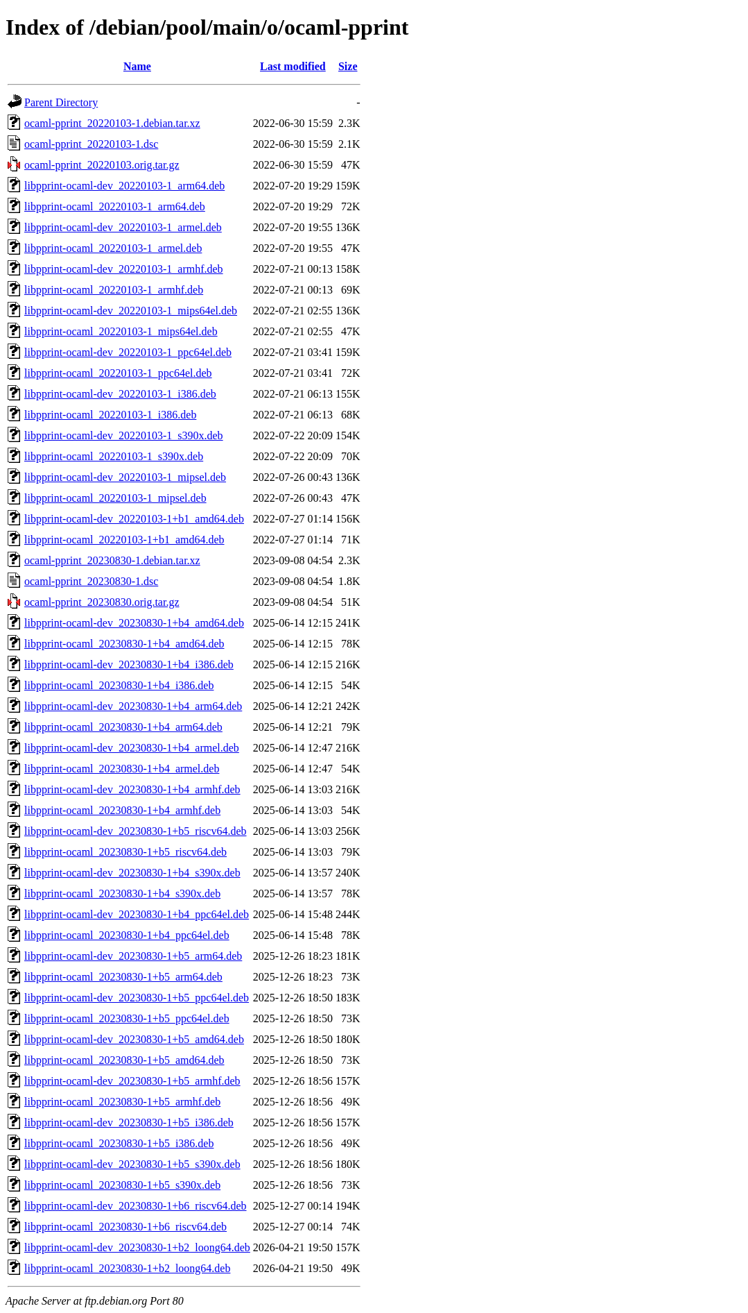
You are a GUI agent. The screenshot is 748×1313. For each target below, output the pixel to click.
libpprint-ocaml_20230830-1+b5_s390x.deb (122, 1185)
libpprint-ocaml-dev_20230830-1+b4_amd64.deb (134, 623)
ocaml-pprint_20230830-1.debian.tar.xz (112, 560)
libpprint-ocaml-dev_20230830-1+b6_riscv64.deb (135, 1206)
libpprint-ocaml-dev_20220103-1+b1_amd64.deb (134, 519)
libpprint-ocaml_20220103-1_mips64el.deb (121, 331)
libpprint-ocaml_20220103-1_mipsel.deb (115, 498)
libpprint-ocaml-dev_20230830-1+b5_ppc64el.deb (136, 997)
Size (348, 66)
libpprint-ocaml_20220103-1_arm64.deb (114, 206)
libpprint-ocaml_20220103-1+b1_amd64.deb (124, 539)
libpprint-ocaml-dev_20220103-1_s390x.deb (123, 435)
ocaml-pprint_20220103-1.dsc (91, 144)
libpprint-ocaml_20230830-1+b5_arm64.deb (123, 977)
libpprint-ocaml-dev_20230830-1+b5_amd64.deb (134, 1039)
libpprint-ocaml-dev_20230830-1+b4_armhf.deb (132, 789)
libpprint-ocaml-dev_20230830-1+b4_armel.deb (131, 748)
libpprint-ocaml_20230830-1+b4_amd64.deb (124, 644)
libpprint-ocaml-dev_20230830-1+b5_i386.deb (129, 1122)
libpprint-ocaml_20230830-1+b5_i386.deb (119, 1143)
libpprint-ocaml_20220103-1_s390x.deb (113, 456)
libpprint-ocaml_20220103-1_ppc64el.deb (118, 373)
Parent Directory (61, 102)
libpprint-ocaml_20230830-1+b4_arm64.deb (123, 727)
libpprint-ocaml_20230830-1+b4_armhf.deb (122, 810)
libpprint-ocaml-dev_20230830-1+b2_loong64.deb (137, 1247)
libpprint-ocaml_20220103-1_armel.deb (113, 248)
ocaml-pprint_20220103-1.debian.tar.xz (112, 123)
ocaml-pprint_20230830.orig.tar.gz (102, 602)
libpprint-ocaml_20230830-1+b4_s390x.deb (122, 893)
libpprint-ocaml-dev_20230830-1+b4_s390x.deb (132, 873)
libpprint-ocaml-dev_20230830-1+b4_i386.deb (129, 664)
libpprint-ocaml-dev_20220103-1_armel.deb (123, 227)
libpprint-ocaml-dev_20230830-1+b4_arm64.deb (133, 706)
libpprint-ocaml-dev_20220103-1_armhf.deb (123, 269)
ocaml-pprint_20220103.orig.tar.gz (102, 165)
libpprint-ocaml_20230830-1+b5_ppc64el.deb (126, 1018)
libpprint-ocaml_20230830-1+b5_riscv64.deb (125, 852)
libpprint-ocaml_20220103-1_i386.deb (110, 415)
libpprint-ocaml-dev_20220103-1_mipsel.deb (125, 477)
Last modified (293, 66)
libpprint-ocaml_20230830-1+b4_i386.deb (119, 685)
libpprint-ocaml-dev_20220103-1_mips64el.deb (130, 310)
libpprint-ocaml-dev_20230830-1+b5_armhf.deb (132, 1081)
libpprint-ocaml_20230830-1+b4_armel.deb (121, 768)
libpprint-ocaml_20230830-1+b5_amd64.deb (124, 1060)
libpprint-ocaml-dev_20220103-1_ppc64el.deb (128, 352)
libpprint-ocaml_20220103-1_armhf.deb (113, 290)
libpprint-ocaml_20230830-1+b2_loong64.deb (127, 1268)
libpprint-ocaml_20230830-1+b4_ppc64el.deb (126, 935)
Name (137, 66)
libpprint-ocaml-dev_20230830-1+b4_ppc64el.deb (136, 914)
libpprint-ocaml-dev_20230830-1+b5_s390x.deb (132, 1164)
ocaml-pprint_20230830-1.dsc (91, 581)
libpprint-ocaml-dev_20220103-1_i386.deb (120, 394)
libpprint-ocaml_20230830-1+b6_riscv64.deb (125, 1226)
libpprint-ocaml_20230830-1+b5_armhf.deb (122, 1102)
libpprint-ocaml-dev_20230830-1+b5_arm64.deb (133, 956)
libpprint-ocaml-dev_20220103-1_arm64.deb (124, 186)
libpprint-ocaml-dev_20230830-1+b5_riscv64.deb (135, 831)
